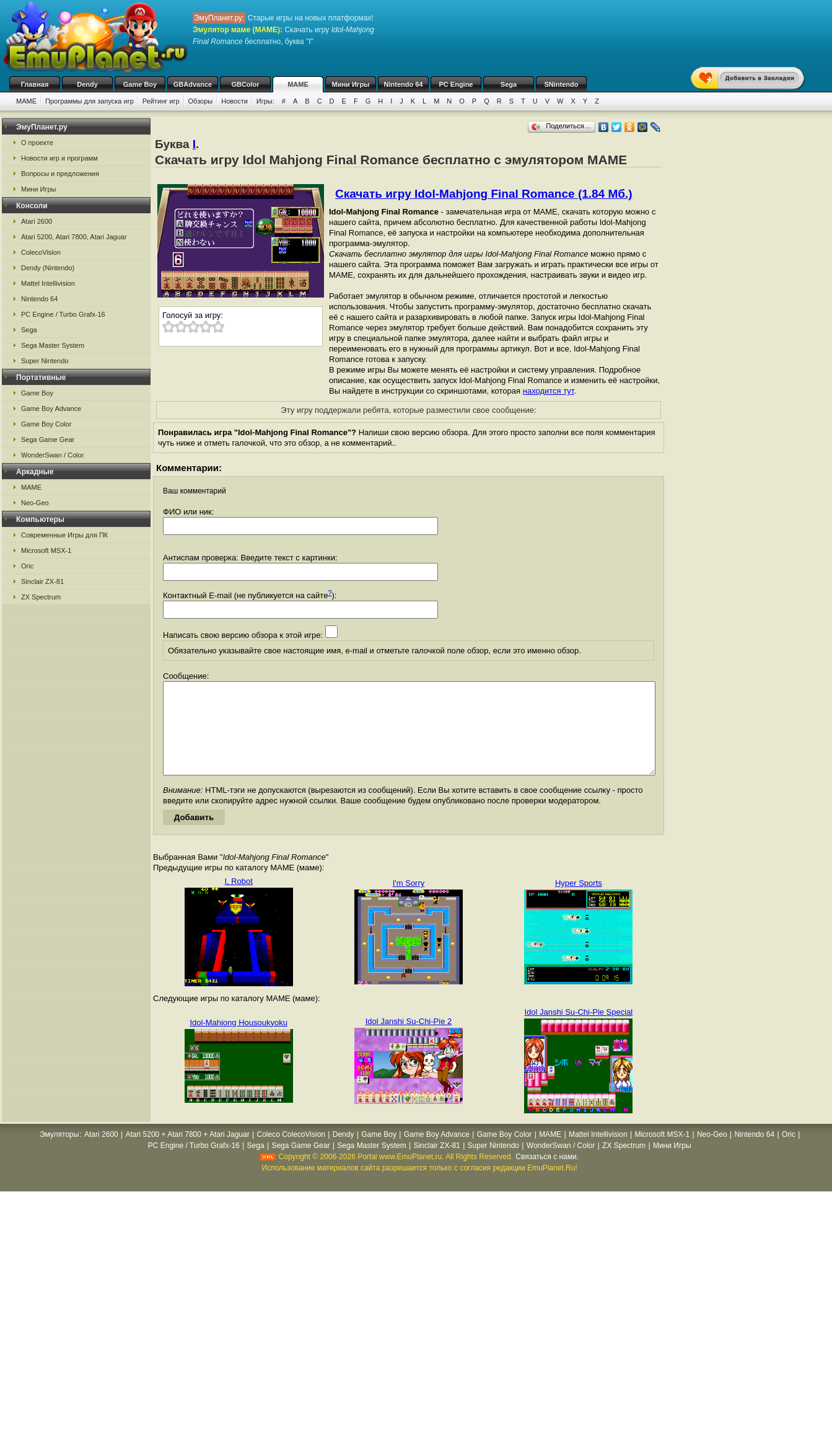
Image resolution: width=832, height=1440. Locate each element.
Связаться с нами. (547, 1175)
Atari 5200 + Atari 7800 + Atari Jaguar (188, 1153)
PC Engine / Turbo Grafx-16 (63, 314)
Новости (234, 101)
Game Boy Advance (51, 408)
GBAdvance (192, 84)
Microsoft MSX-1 (46, 550)
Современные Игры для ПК (64, 535)
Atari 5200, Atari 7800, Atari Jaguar (74, 237)
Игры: (265, 101)
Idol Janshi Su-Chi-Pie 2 (409, 1040)
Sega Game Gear (47, 439)
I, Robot (238, 899)
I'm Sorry (409, 901)
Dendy (87, 84)
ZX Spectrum (41, 597)
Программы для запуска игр (89, 101)
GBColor (245, 84)
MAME (298, 84)
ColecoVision (41, 252)
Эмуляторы (59, 1153)
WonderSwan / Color (52, 455)
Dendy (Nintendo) (47, 268)
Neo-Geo (35, 502)
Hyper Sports (578, 901)
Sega (509, 84)
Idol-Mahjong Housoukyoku (238, 1041)
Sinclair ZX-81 (42, 581)
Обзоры (200, 101)
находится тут (548, 390)
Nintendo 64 (403, 84)
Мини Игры (351, 84)
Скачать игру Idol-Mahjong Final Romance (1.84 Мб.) (484, 193)
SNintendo (562, 84)
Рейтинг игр (161, 101)
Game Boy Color (46, 424)
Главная (35, 84)
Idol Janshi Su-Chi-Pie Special (578, 1030)
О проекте (37, 142)
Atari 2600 (36, 221)
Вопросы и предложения (60, 173)
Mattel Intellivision (48, 283)
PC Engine (456, 84)
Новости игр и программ (59, 158)
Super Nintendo (44, 360)
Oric (27, 566)
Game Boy (140, 84)
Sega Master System (52, 345)
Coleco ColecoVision (290, 1153)
